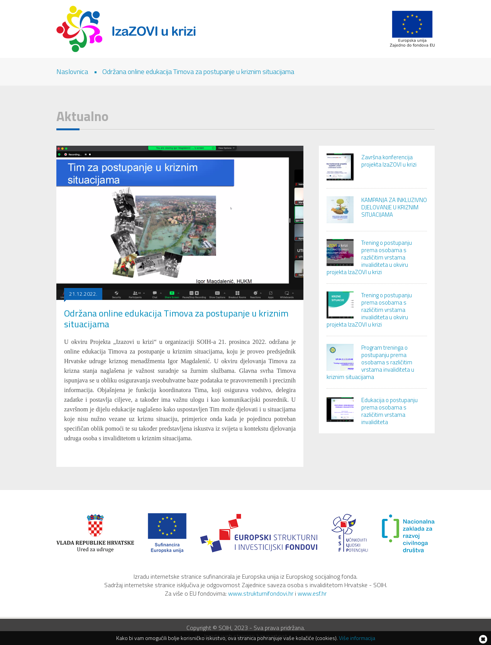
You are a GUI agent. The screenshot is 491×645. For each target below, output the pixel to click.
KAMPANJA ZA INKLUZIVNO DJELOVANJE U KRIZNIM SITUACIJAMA (394, 207)
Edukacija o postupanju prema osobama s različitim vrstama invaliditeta (389, 411)
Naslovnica (72, 71)
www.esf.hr (312, 593)
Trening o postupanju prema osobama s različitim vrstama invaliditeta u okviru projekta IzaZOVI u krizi (369, 257)
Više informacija (357, 638)
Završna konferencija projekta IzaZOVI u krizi (389, 161)
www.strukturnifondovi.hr (260, 593)
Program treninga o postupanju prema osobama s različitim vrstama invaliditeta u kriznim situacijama (370, 362)
